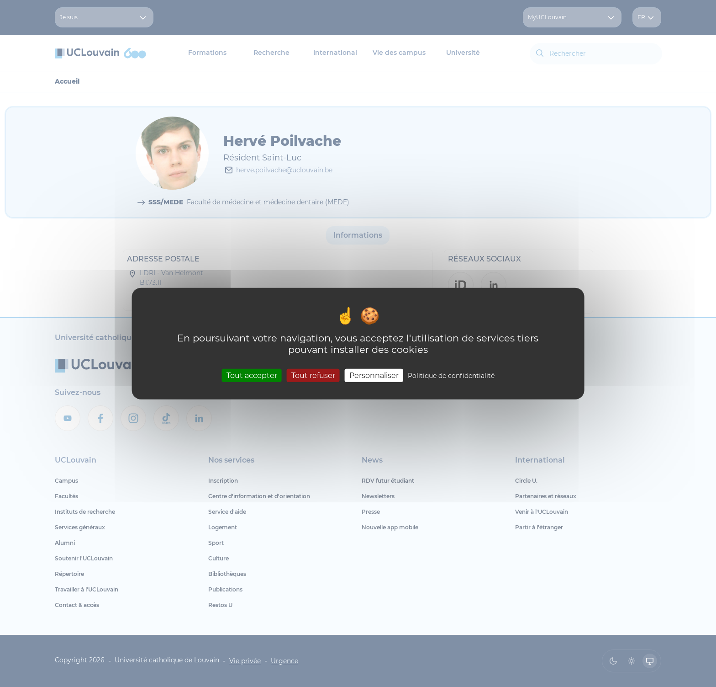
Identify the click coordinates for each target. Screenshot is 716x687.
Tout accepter (251, 375)
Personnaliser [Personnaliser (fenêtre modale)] (374, 375)
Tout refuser (313, 375)
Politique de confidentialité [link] (451, 376)
